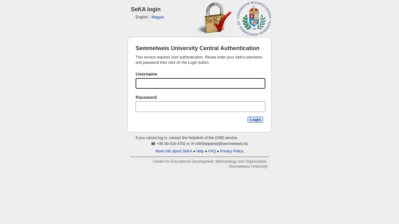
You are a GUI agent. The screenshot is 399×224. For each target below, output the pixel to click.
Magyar (157, 17)
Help (200, 151)
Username (146, 74)
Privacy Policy (231, 151)
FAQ (212, 151)
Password (146, 97)
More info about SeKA (174, 151)
